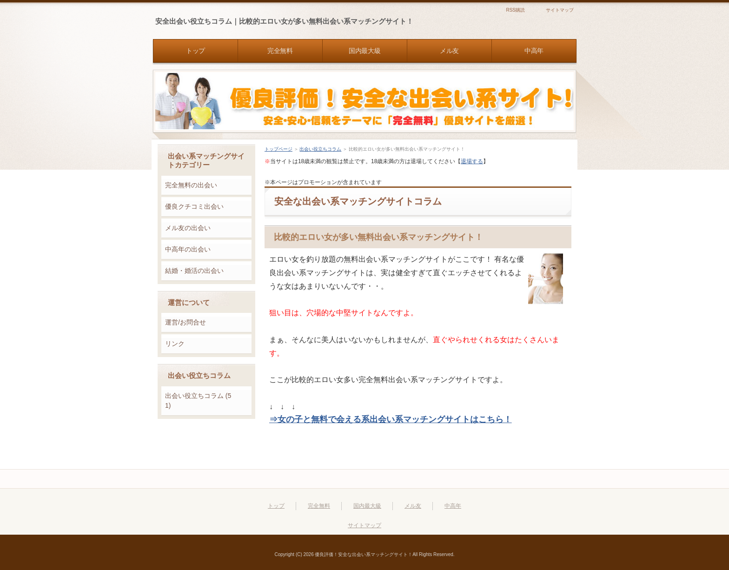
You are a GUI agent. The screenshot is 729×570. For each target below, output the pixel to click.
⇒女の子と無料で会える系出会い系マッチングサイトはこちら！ (390, 419)
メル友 (412, 506)
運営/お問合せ (185, 322)
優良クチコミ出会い (194, 206)
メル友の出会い (188, 228)
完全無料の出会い (191, 185)
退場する (472, 161)
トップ (276, 506)
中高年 (452, 506)
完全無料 (319, 506)
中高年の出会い (188, 249)
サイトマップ (560, 10)
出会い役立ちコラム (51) (198, 400)
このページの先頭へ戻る (535, 479)
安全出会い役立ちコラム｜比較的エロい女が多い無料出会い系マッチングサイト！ (284, 21)
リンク (175, 343)
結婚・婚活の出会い (194, 270)
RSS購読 (515, 10)
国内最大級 (367, 506)
